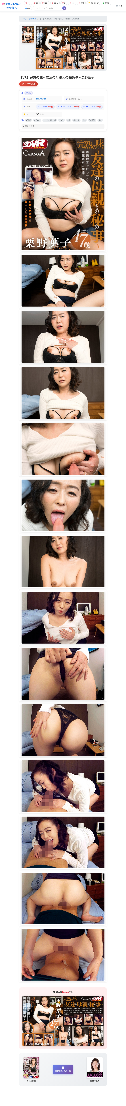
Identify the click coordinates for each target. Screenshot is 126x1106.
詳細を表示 (29, 133)
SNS (39, 9)
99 (35, 3)
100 (73, 3)
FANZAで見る (29, 84)
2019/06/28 (41, 100)
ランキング (95, 3)
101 (55, 3)
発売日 (28, 9)
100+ (45, 3)
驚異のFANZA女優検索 (11, 6)
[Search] (59, 8)
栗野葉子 (32, 19)
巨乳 (83, 3)
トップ (24, 19)
